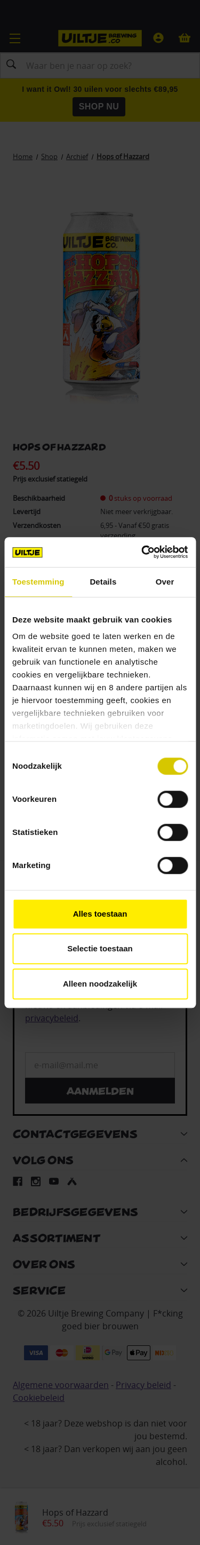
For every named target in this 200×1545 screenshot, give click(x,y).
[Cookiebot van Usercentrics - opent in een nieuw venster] (142, 552)
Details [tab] (103, 581)
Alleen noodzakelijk (100, 983)
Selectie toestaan (100, 948)
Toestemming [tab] (38, 581)
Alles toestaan (100, 913)
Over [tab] (165, 581)
